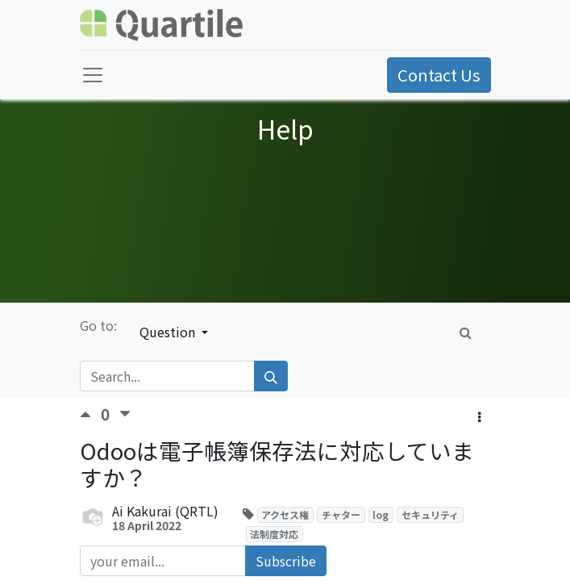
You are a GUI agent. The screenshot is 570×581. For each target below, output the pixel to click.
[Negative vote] (125, 414)
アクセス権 (285, 514)
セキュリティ (430, 514)
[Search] (271, 376)
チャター (341, 514)
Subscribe (286, 561)
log (380, 514)
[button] (479, 416)
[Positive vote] (90, 414)
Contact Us (439, 74)
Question (168, 331)
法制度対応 (274, 534)
